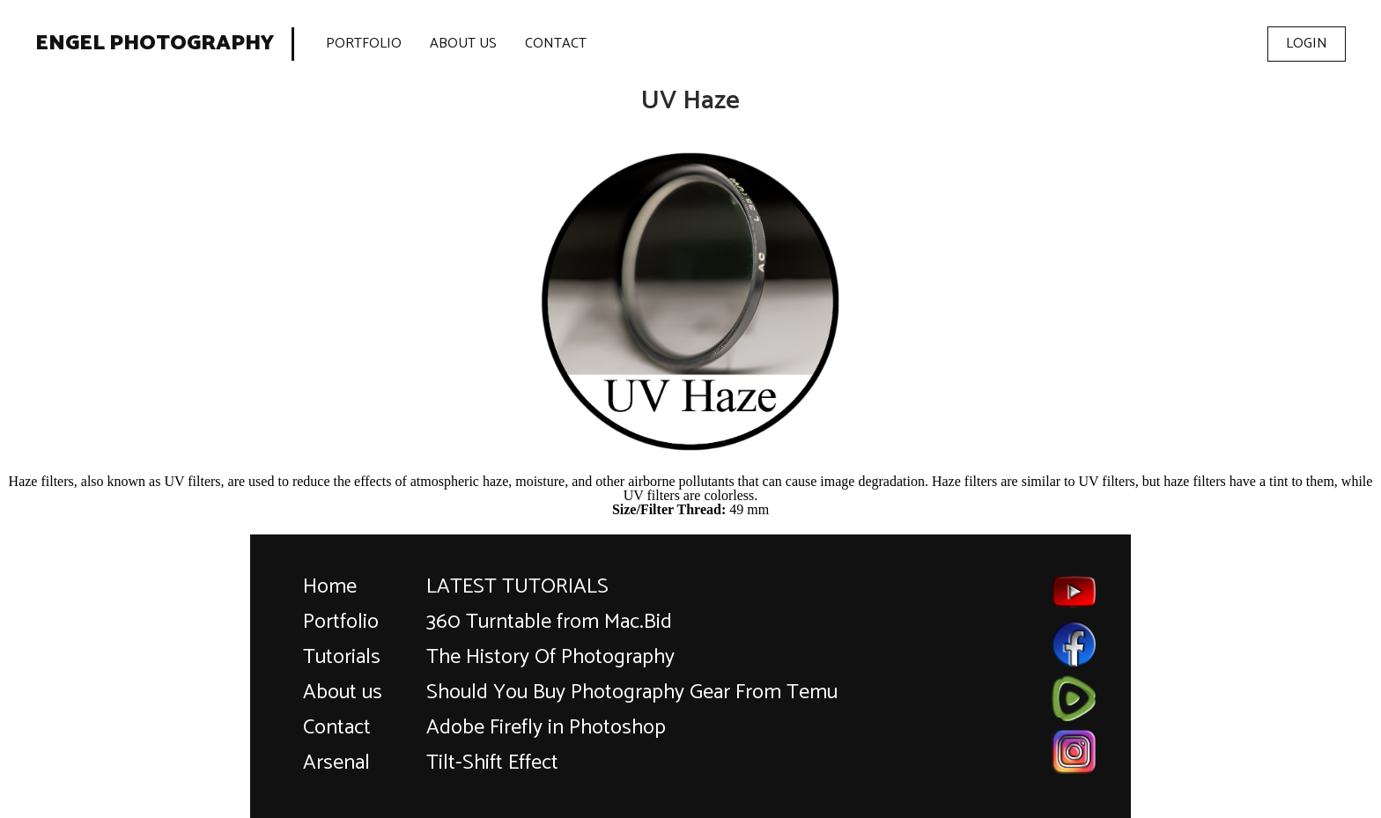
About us (342, 692)
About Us (463, 43)
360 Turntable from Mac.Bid (549, 622)
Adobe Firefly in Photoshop (546, 728)
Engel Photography (154, 44)
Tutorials (341, 657)
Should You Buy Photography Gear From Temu (632, 692)
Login (1306, 43)
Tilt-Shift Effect (492, 763)
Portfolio (364, 43)
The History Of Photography (550, 657)
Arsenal (336, 763)
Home (330, 587)
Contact (556, 43)
